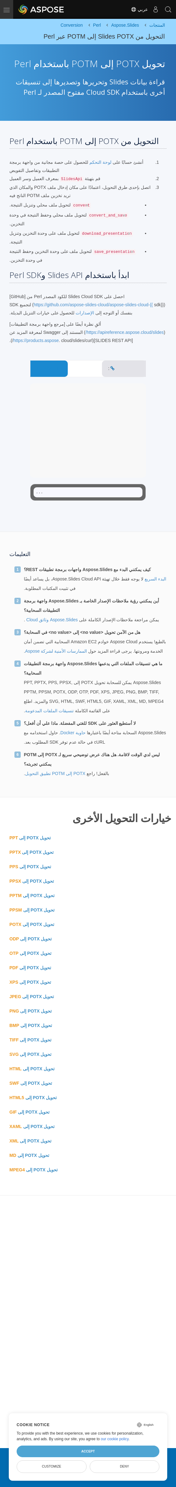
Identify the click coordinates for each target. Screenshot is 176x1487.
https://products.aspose (36, 340)
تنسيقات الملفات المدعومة (49, 710)
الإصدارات (85, 312)
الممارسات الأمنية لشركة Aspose (56, 651)
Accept (88, 1451)
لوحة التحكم (99, 162)
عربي (139, 9)
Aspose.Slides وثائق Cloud (51, 619)
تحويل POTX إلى (30, 837)
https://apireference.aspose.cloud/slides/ (124, 332)
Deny (124, 1466)
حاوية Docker (73, 732)
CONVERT (49, 368)
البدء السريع (154, 578)
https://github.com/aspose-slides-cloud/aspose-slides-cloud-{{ (93, 304)
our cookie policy (115, 1439)
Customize (51, 1466)
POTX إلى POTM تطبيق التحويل (55, 773)
